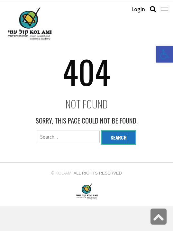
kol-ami (63, 173)
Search (119, 137)
